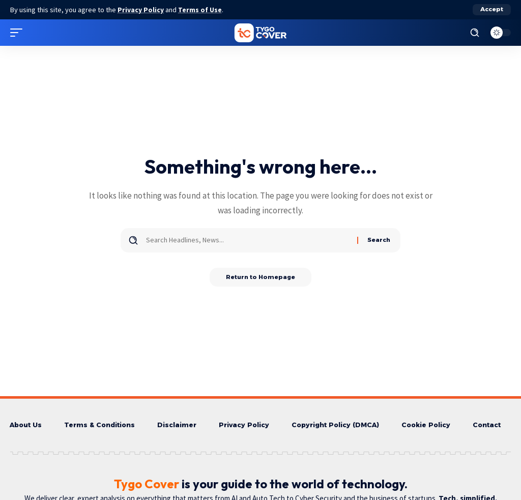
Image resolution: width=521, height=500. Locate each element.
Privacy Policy (141, 9)
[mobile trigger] (18, 33)
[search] (474, 32)
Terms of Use (201, 9)
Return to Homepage (260, 278)
